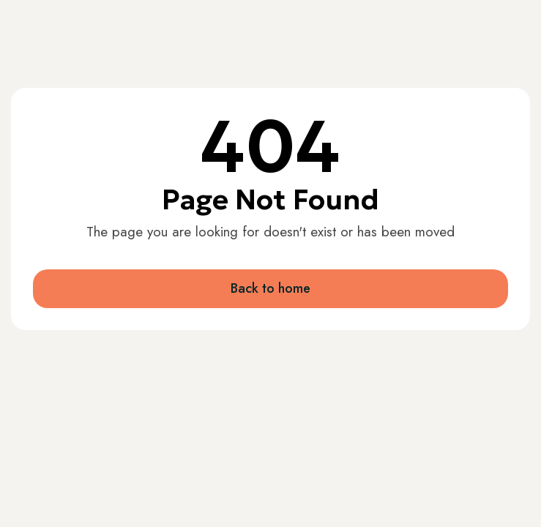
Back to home (270, 288)
